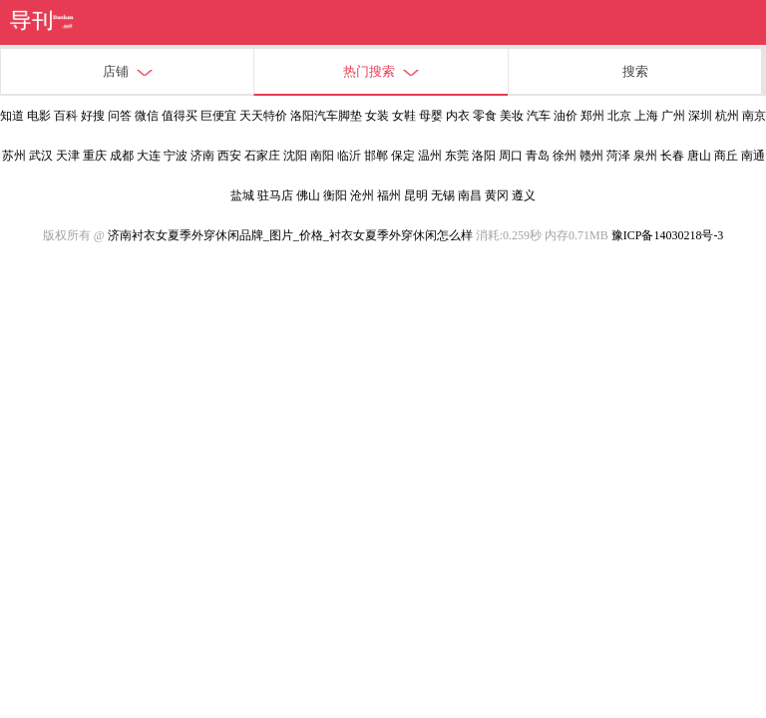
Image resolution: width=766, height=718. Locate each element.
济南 (202, 156)
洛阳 (484, 156)
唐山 (699, 156)
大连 (149, 156)
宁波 (176, 156)
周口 (511, 156)
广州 (673, 116)
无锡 (443, 195)
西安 (229, 156)
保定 (403, 156)
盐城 (242, 195)
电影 (39, 116)
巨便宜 (218, 116)
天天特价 (263, 116)
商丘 (726, 156)
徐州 (564, 156)
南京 (754, 116)
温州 (430, 156)
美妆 (512, 116)
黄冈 (497, 195)
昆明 (416, 195)
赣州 (591, 156)
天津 (68, 156)
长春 (672, 156)
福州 (389, 195)
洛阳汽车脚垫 (326, 116)
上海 (646, 116)
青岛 (538, 156)
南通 (753, 156)
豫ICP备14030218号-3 (667, 235)
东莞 (457, 156)
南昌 (470, 195)
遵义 (524, 195)
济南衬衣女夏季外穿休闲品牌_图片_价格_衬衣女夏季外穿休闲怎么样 (290, 235)
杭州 (727, 116)
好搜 (93, 116)
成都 (122, 156)
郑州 (592, 116)
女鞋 (404, 116)
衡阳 (335, 195)
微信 (147, 116)
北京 (619, 116)
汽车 (539, 116)
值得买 (179, 116)
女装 (377, 116)
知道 (12, 116)
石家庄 (262, 156)
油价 (565, 116)
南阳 (322, 156)
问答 (120, 116)
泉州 (645, 156)
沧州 (362, 195)
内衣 (458, 116)
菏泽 (618, 156)
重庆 (95, 156)
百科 (66, 116)
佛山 (308, 195)
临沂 (349, 156)
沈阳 (295, 156)
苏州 (14, 156)
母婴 (431, 116)
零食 (485, 116)
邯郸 (376, 156)
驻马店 (275, 195)
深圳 (700, 116)
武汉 (41, 156)
